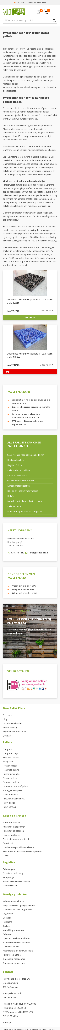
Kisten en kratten (14, 816)
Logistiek (9, 862)
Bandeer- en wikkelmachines (16, 943)
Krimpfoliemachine (12, 955)
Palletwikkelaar (14, 506)
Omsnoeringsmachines (14, 963)
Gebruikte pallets (11, 782)
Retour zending (10, 728)
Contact (8, 972)
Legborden (8, 914)
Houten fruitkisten (11, 835)
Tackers (6, 926)
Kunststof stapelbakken (18, 486)
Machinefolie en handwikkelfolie (18, 951)
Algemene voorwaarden (14, 732)
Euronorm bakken (11, 823)
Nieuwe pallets (10, 778)
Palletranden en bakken (14, 901)
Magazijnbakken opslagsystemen (19, 906)
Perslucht (7, 922)
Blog (5, 719)
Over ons (7, 715)
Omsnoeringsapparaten (14, 959)
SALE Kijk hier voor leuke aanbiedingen (25, 455)
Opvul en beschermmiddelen (16, 938)
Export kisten (9, 843)
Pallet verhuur (9, 807)
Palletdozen (8, 934)
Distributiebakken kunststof (16, 839)
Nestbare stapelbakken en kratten (19, 847)
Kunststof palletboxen (13, 831)
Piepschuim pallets (12, 774)
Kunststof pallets (11, 758)
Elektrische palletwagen (14, 873)
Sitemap (7, 736)
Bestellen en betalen (12, 723)
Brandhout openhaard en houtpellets (24, 512)
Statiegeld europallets (13, 791)
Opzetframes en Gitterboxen (20, 481)
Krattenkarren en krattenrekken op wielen (22, 852)
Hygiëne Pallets (14, 465)
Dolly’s (10, 496)
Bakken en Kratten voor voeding (22, 491)
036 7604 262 (9, 998)
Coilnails (7, 918)
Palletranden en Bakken (18, 470)
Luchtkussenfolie (11, 947)
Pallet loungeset (10, 795)
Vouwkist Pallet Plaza (17, 476)
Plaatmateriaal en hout (14, 799)
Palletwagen (9, 869)
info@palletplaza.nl (12, 993)
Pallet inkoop (9, 803)
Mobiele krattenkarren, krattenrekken (24, 501)
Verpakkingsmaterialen (13, 930)
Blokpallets (8, 762)
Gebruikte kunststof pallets (15, 786)
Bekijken (30, 317)
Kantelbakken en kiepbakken (16, 882)
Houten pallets (10, 766)
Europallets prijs (10, 753)
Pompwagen (9, 877)
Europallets (8, 749)
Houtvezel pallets (15, 460)
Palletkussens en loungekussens (18, 910)
